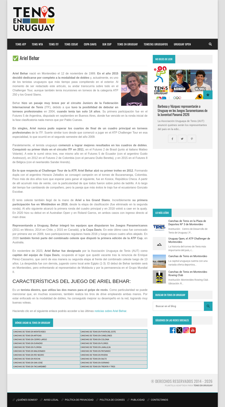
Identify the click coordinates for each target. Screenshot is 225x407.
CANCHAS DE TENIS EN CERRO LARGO (30, 339)
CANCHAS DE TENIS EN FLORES (94, 343)
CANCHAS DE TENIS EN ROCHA (26, 359)
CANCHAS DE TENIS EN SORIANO (95, 363)
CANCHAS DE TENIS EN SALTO (94, 359)
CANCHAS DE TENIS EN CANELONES (96, 336)
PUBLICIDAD (136, 399)
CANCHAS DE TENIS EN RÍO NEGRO (28, 355)
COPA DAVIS (90, 44)
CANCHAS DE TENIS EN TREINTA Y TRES (98, 367)
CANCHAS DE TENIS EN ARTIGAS (27, 336)
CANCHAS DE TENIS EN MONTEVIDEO (29, 332)
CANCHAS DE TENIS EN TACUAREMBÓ (29, 367)
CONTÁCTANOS (157, 399)
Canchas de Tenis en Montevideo (187, 256)
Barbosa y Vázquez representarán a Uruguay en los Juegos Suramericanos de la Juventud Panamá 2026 (182, 110)
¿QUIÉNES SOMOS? (25, 399)
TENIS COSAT (71, 44)
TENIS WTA (37, 44)
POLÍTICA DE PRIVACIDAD (77, 399)
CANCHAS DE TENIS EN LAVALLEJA (96, 347)
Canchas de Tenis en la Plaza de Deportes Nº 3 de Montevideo (187, 222)
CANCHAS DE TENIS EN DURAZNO (28, 343)
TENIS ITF (54, 44)
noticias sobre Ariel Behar (110, 311)
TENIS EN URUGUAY (127, 44)
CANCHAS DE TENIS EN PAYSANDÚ (96, 351)
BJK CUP (106, 44)
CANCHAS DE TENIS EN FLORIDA (27, 347)
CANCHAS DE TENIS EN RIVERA (94, 355)
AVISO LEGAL (49, 399)
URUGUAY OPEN (182, 44)
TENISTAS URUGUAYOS (156, 44)
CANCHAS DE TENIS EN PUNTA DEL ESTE (98, 332)
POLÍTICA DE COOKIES (110, 399)
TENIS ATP (20, 44)
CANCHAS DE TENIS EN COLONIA (95, 339)
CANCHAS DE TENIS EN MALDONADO (29, 351)
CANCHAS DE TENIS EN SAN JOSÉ (28, 363)
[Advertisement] (183, 178)
